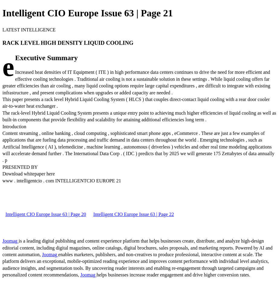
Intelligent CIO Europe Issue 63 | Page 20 (45, 214)
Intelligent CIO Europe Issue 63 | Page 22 (133, 214)
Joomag (10, 240)
